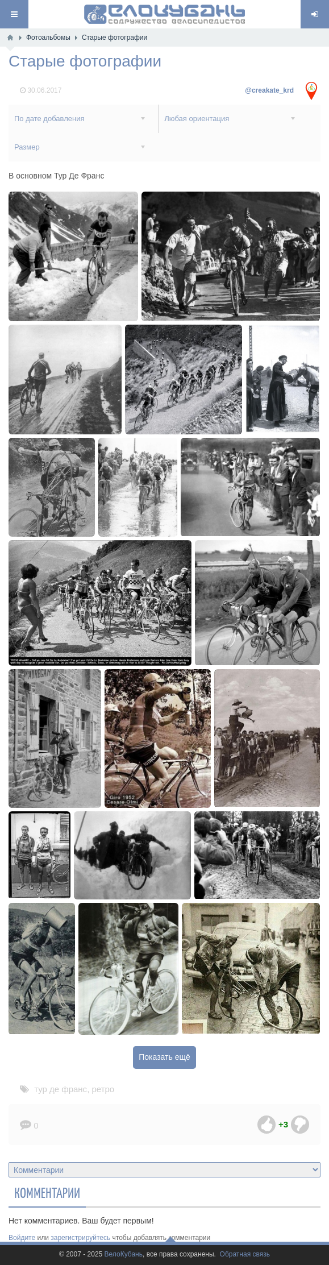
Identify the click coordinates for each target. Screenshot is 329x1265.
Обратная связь (245, 1254)
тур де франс (60, 1089)
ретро (102, 1089)
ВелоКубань (124, 1254)
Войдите (22, 1238)
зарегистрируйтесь (80, 1238)
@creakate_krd (269, 90)
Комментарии (47, 1192)
